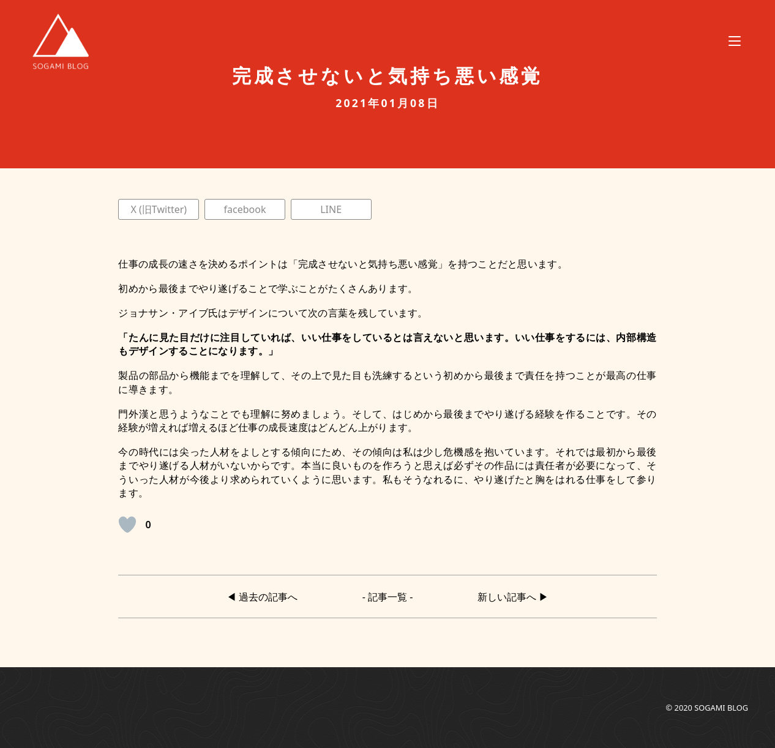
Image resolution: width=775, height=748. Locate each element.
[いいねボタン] (127, 524)
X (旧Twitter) (159, 209)
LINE (331, 209)
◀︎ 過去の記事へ (262, 596)
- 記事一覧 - (387, 596)
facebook (245, 209)
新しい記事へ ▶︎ (512, 596)
